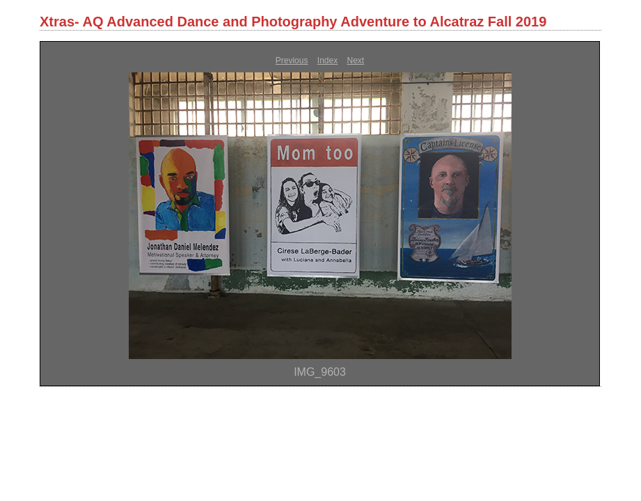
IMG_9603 (320, 372)
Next (356, 60)
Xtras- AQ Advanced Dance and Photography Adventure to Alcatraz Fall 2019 (293, 21)
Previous (292, 60)
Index (327, 60)
